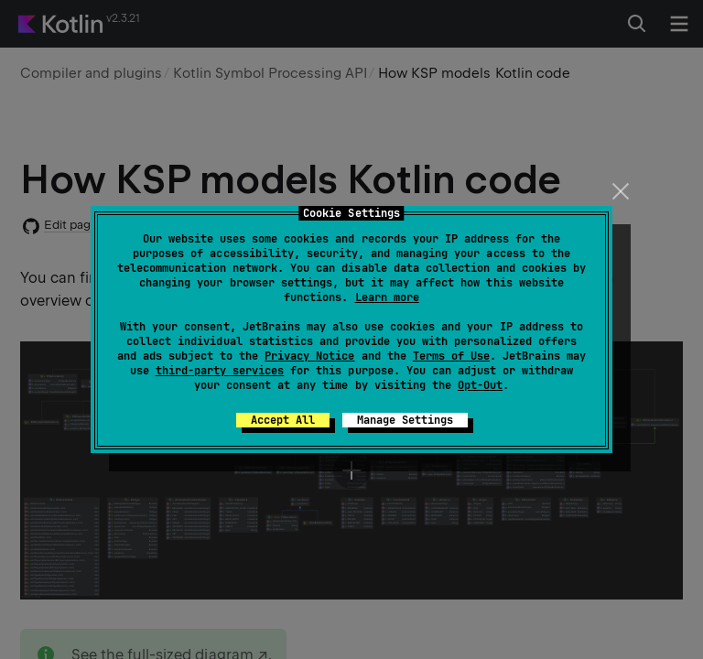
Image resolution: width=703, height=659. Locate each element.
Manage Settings (405, 420)
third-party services (220, 370)
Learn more (387, 297)
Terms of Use (451, 356)
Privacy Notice (309, 356)
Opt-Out (480, 385)
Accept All (283, 420)
